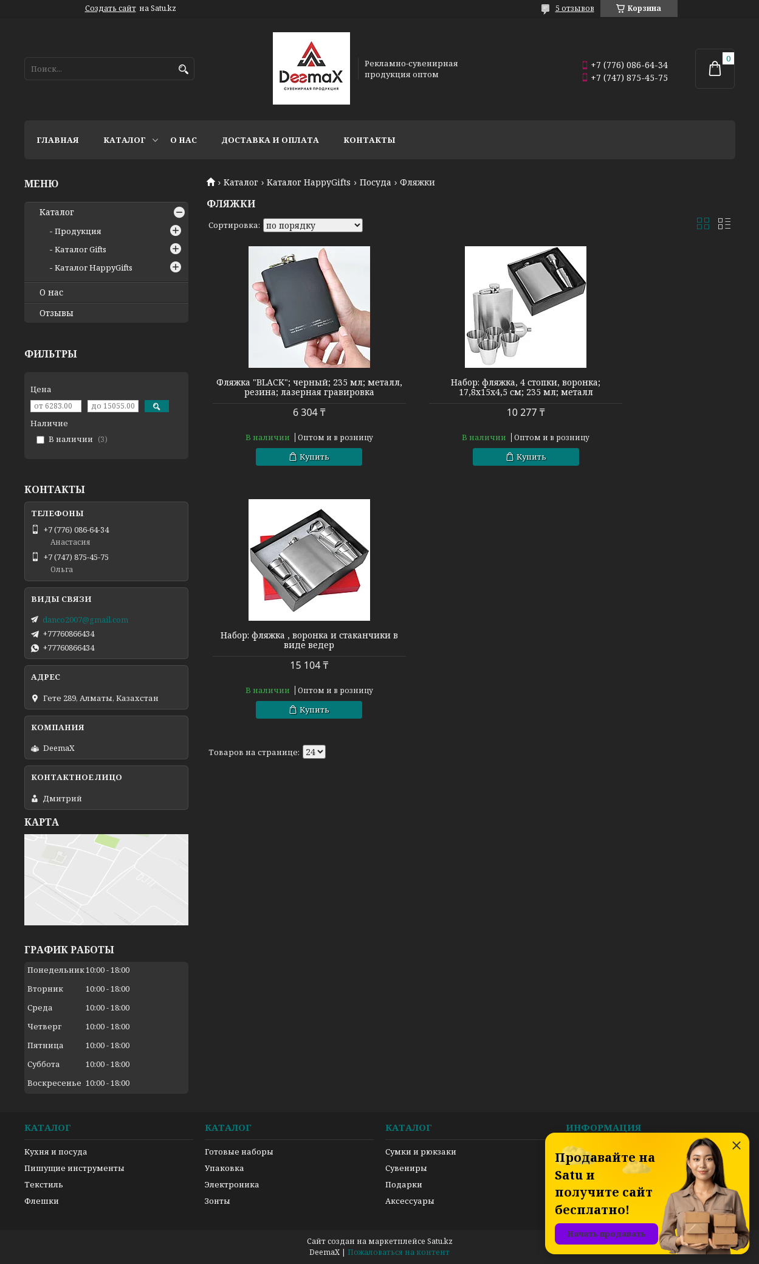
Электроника (232, 1184)
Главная (57, 139)
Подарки (403, 1184)
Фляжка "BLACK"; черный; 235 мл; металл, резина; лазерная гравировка (290, 392)
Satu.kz (440, 1241)
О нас (183, 139)
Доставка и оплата (270, 139)
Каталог (124, 139)
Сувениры (406, 1167)
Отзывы (56, 313)
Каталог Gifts (80, 249)
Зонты (217, 1200)
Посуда (375, 182)
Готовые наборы (239, 1151)
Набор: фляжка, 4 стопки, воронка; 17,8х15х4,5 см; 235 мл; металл (470, 387)
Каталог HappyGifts (309, 182)
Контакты (369, 139)
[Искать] (183, 69)
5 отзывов (574, 8)
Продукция (78, 231)
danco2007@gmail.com (85, 619)
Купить (296, 466)
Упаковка (224, 1167)
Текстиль (43, 1184)
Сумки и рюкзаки (420, 1151)
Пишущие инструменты (74, 1167)
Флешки (41, 1200)
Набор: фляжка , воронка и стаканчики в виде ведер (650, 387)
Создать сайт (110, 8)
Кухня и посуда (56, 1151)
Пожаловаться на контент (399, 1252)
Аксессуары (409, 1200)
